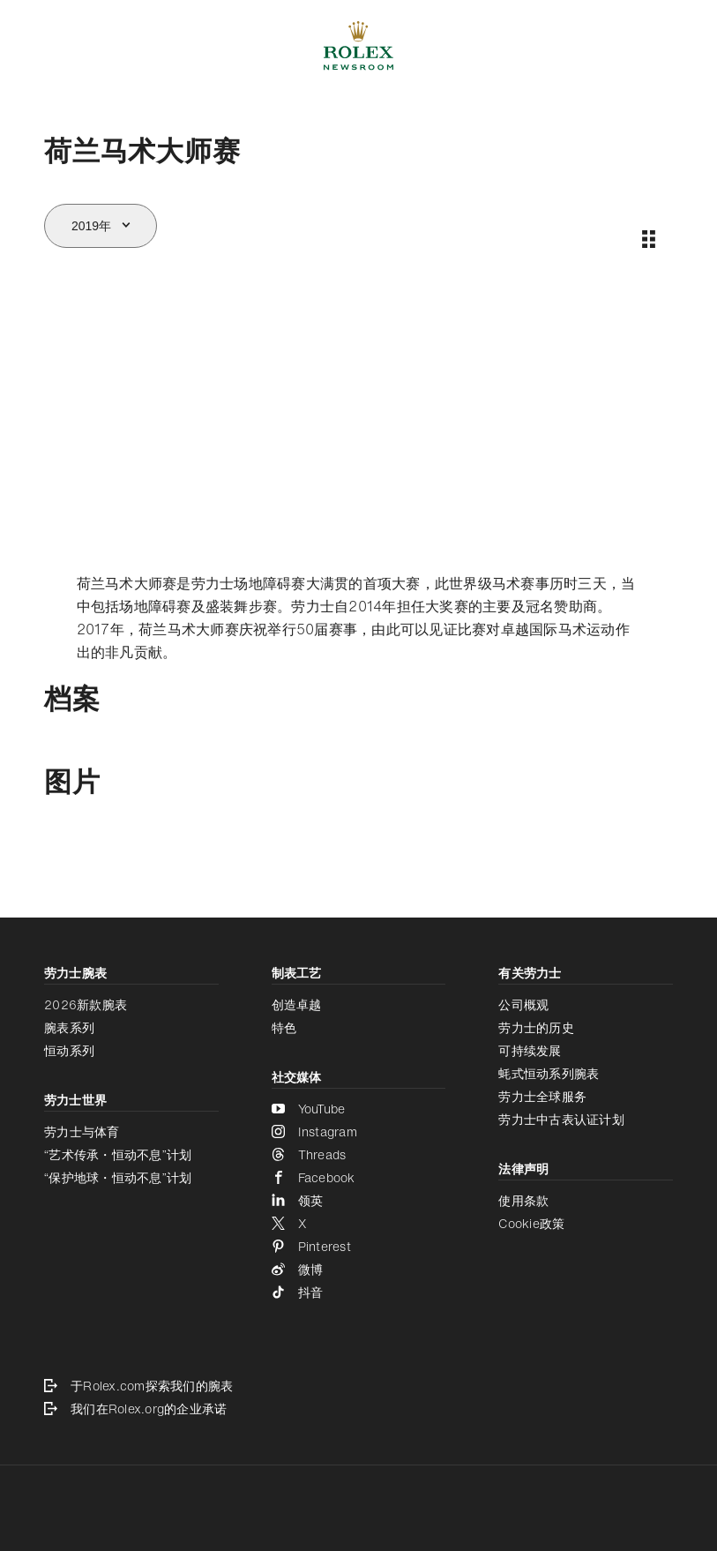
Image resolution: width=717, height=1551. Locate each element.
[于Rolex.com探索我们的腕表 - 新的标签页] (358, 1386)
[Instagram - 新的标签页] (359, 1131)
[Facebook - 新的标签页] (359, 1177)
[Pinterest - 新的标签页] (359, 1246)
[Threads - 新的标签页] (359, 1154)
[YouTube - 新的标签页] (359, 1109)
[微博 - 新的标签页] (359, 1269)
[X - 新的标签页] (359, 1223)
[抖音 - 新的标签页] (359, 1292)
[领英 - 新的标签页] (359, 1200)
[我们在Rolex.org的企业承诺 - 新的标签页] (358, 1408)
